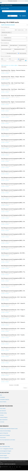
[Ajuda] (25, 60)
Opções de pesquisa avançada (8, 24)
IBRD (10, 466)
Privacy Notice (4, 461)
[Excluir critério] (26, 29)
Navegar (12, 15)
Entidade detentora (7, 37)
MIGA (17, 466)
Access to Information (18, 461)
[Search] (14, 11)
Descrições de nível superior (11, 53)
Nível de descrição (4, 45)
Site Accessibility (11, 461)
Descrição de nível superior (6, 40)
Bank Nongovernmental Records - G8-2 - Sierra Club (13, 297)
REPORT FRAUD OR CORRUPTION (10, 464)
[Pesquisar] (25, 11)
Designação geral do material (19, 49)
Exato (19, 60)
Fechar (26, 0)
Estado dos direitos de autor (6, 49)
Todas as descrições (22, 53)
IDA (12, 466)
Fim (10, 58)
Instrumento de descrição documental (23, 45)
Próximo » (25, 387)
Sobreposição (21, 59)
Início (2, 58)
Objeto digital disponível (14, 45)
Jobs (24, 461)
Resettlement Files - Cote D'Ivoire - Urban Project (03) (14, 89)
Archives (2, 5)
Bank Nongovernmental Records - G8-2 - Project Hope (14, 309)
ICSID (19, 466)
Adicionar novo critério (6, 32)
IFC (14, 466)
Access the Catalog (8, 5)
